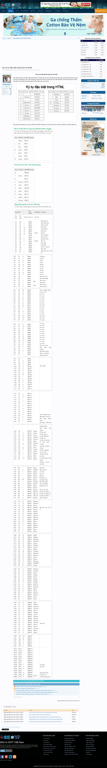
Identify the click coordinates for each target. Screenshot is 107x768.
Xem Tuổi (32, 10)
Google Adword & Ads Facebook (49, 746)
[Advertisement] (40, 52)
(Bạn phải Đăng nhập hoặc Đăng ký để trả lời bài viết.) (69, 700)
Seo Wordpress (46, 742)
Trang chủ (3, 10)
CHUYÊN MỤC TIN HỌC (71, 735)
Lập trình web (68, 744)
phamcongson (33, 69)
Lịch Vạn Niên (24, 10)
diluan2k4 (103, 87)
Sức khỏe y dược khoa (91, 748)
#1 (79, 697)
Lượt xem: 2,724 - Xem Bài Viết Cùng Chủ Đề (27, 684)
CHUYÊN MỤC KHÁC (92, 735)
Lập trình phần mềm (69, 738)
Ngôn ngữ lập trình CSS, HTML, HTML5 (17, 69)
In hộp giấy (57, 10)
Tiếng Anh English (90, 746)
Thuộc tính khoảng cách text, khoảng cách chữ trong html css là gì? (45, 721)
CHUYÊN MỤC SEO (49, 735)
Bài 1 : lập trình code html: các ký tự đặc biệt (40, 714)
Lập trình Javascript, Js (70, 752)
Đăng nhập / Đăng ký (101, 10)
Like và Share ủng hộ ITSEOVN (11, 727)
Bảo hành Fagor (89, 738)
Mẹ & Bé (88, 752)
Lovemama (40, 10)
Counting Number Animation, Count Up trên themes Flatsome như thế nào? (34, 690)
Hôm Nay (93, 92)
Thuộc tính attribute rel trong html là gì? (25, 688)
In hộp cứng (65, 10)
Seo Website (45, 740)
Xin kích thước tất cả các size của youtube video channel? (43, 712)
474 (10, 89)
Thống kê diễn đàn (93, 80)
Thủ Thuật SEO (46, 738)
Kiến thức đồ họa (68, 742)
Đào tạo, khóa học (90, 744)
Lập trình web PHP (69, 750)
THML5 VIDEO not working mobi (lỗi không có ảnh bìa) (29, 686)
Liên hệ (17, 10)
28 (10, 92)
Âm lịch (83, 98)
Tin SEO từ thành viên (47, 750)
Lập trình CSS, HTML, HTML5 (71, 754)
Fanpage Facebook (93, 103)
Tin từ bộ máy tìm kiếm (48, 752)
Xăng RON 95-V (84, 43)
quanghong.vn (48, 10)
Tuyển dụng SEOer (90, 740)
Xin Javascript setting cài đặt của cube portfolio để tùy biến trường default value (35, 692)
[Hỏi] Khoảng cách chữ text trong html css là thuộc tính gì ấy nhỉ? (45, 717)
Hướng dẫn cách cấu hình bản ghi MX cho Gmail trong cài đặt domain (46, 719)
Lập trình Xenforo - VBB (70, 746)
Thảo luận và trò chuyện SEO (49, 748)
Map (1, 760)
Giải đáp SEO (46, 754)
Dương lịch (84, 95)
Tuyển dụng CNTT (90, 742)
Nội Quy (10, 760)
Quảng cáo (93, 119)
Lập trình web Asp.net (69, 748)
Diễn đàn (11, 11)
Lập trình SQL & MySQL (70, 740)
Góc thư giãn (89, 754)
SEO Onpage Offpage (47, 744)
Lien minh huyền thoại (91, 750)
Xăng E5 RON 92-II (85, 47)
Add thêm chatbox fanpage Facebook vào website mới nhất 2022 (31, 694)
